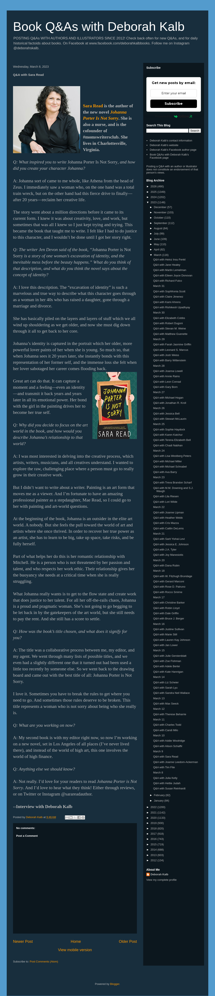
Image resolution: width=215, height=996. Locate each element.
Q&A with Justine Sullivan (168, 629)
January (159, 800)
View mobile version (75, 950)
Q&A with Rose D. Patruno (169, 586)
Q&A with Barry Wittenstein (169, 360)
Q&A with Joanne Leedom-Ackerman (175, 762)
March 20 (158, 560)
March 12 (158, 708)
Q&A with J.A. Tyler (164, 549)
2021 (154, 812)
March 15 (158, 650)
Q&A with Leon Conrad (167, 381)
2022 (154, 807)
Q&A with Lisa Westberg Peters (172, 455)
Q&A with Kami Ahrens (167, 302)
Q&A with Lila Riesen (165, 496)
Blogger (114, 984)
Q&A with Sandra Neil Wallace (171, 692)
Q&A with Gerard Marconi (168, 581)
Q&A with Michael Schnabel (170, 466)
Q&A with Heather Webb (168, 517)
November (160, 212)
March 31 (158, 286)
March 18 (158, 570)
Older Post (128, 941)
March (158, 254)
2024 (154, 197)
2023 (154, 202)
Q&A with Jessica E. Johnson (171, 544)
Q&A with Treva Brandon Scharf (172, 482)
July (157, 233)
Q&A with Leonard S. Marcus (170, 349)
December (160, 207)
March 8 (158, 772)
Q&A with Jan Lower (165, 645)
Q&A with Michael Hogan (168, 397)
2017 (154, 833)
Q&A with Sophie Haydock (169, 429)
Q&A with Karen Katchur (167, 434)
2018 (154, 828)
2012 (154, 860)
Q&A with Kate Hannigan (168, 671)
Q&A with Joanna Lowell (167, 371)
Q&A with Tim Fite (164, 767)
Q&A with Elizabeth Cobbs (169, 318)
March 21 (158, 533)
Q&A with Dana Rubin (166, 565)
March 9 (158, 751)
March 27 (158, 392)
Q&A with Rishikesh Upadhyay (171, 307)
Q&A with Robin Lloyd (166, 608)
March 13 (158, 698)
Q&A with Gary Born (165, 387)
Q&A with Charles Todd (167, 724)
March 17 (158, 597)
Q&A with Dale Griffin (166, 613)
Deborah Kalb (159, 874)
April (157, 249)
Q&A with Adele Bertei (166, 666)
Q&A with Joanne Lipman (168, 512)
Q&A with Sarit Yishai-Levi (169, 538)
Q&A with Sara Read (165, 756)
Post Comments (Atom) (44, 961)
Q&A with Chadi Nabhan (167, 445)
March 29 (158, 339)
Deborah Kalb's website (164, 145)
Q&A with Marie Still (165, 634)
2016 (154, 839)
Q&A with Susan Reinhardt (169, 788)
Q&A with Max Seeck (165, 703)
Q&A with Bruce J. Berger (168, 618)
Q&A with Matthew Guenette (170, 333)
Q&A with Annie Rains (166, 376)
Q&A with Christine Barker (169, 602)
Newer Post (23, 941)
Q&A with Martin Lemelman (169, 270)
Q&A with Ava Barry (165, 472)
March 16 (158, 624)
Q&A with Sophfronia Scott (169, 291)
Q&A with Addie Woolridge (169, 740)
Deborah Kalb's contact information (171, 140)
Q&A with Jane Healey (166, 264)
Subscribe (174, 104)
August (158, 228)
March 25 (158, 424)
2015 (154, 844)
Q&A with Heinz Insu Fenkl (169, 259)
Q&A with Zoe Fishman (167, 661)
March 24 (158, 450)
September (161, 223)
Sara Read (93, 105)
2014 (154, 849)
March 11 (158, 719)
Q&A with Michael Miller (167, 461)
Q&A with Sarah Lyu (165, 687)
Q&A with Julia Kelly (165, 778)
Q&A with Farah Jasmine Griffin (172, 344)
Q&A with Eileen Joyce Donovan (172, 275)
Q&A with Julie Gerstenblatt (169, 655)
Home (76, 941)
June (157, 239)
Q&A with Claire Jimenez (168, 296)
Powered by (173, 116)
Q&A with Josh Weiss (166, 355)
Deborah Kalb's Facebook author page (173, 149)
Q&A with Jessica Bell (166, 413)
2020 (154, 817)
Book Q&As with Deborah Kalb (99, 26)
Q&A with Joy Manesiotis (168, 554)
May (157, 244)
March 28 (158, 365)
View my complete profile (161, 879)
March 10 (158, 735)
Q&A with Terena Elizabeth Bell (172, 440)
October (159, 217)
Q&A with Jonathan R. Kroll (169, 402)
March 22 (158, 507)
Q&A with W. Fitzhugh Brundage (172, 576)
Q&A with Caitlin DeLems (168, 528)
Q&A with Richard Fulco (167, 280)
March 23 (158, 477)
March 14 (158, 677)
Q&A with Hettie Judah (166, 783)
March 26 (158, 408)
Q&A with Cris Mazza (166, 523)
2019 (154, 823)
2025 (154, 191)
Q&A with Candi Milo (165, 730)
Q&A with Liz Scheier (165, 682)
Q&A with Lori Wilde (165, 501)
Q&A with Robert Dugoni (168, 323)
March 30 (158, 312)
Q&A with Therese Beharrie (169, 714)
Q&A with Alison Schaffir (167, 746)
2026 (154, 186)
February (160, 795)
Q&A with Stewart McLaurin (169, 418)
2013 (154, 855)
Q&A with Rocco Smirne (167, 592)
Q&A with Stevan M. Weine (169, 328)
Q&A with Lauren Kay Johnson (171, 639)
